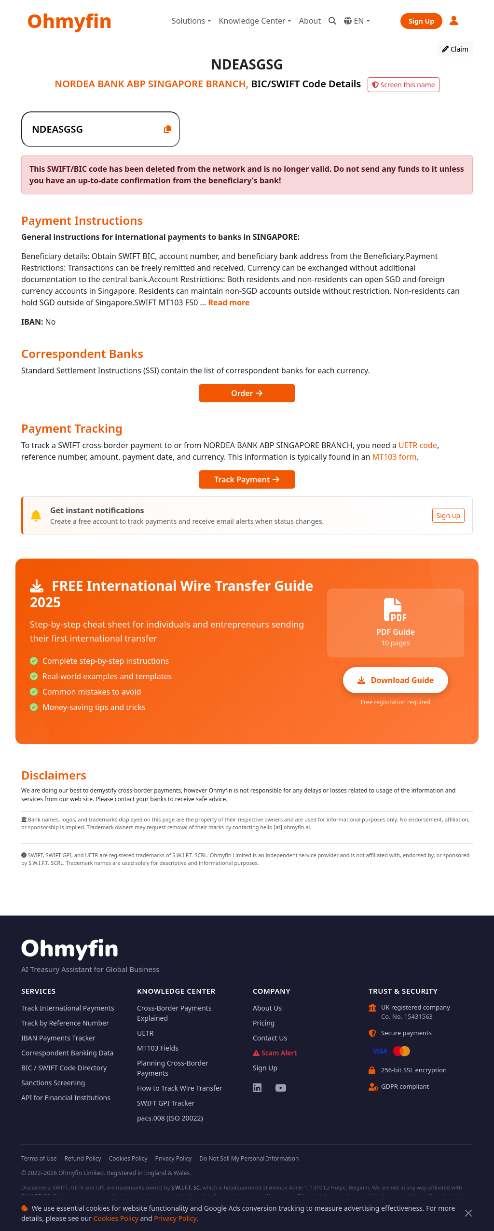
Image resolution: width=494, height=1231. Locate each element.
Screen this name (403, 84)
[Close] (469, 1213)
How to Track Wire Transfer (179, 1088)
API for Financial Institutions (65, 1097)
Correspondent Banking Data (67, 1052)
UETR (145, 1033)
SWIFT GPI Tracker (166, 1103)
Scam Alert (275, 1052)
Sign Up (421, 21)
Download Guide (395, 680)
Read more (229, 302)
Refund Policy (82, 1158)
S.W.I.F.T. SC (185, 1187)
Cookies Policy (116, 1218)
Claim (455, 49)
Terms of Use (38, 1158)
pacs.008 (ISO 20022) (170, 1117)
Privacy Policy (175, 1218)
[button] (454, 20)
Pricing (263, 1022)
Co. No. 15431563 (407, 1016)
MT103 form (394, 456)
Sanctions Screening (53, 1082)
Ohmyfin (69, 20)
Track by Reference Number (65, 1022)
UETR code (417, 445)
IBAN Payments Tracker (58, 1037)
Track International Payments (67, 1007)
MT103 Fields (157, 1048)
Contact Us (270, 1037)
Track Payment (246, 479)
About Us (267, 1007)
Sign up (448, 515)
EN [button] (354, 20)
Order (247, 393)
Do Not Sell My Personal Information (249, 1158)
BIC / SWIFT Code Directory (64, 1067)
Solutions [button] (189, 20)
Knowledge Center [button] (252, 20)
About (310, 20)
